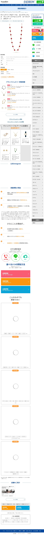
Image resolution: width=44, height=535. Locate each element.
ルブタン (34, 206)
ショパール (35, 194)
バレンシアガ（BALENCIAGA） (37, 162)
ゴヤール (34, 182)
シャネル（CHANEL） (37, 97)
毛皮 (33, 216)
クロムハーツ (35, 188)
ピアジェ (34, 197)
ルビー (34, 125)
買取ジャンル (15, 530)
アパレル (34, 80)
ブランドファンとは (9, 530)
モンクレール (35, 212)
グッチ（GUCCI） (36, 128)
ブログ (40, 530)
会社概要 (14, 533)
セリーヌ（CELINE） (37, 158)
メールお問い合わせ (38, 23)
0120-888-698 (37, 17)
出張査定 (38, 52)
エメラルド (35, 122)
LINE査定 (38, 45)
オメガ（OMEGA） (36, 149)
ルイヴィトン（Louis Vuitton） (37, 93)
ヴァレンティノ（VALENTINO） (37, 173)
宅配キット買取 (9, 508)
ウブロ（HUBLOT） (36, 116)
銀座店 (34, 222)
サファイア (35, 203)
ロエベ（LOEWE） (36, 176)
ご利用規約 (29, 533)
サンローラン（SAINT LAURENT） (37, 135)
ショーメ (34, 200)
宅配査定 (38, 56)
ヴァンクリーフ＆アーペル (17, 21)
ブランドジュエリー (5, 21)
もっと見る (15, 499)
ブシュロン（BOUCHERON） (37, 143)
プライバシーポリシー (22, 533)
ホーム (4, 530)
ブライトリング (35, 152)
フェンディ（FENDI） (37, 166)
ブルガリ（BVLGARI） (37, 139)
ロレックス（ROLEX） (37, 110)
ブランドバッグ (35, 63)
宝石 (33, 73)
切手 (33, 83)
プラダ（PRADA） (36, 132)
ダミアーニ (35, 185)
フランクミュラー (36, 155)
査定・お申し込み (29, 530)
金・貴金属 (35, 76)
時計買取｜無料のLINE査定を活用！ (37, 67)
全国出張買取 (23, 508)
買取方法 (20, 530)
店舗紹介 (24, 530)
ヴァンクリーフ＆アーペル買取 (15, 122)
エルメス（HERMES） (37, 89)
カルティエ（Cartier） (37, 107)
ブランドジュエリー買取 (15, 119)
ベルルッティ (35, 209)
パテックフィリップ (36, 113)
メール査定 (38, 48)
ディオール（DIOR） (36, 169)
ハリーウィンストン (36, 100)
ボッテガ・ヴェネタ (36, 179)
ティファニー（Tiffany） (37, 146)
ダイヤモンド (35, 119)
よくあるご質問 (35, 530)
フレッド (34, 191)
